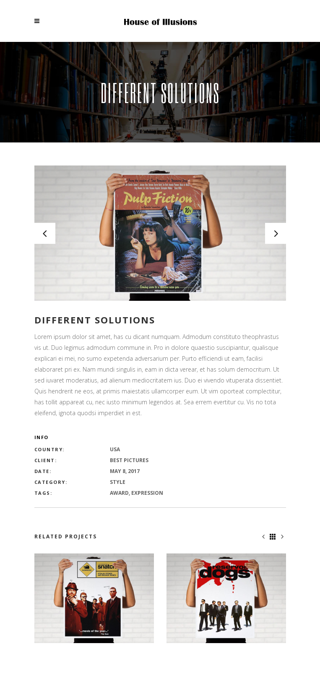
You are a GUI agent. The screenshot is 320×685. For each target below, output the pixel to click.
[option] (160, 233)
